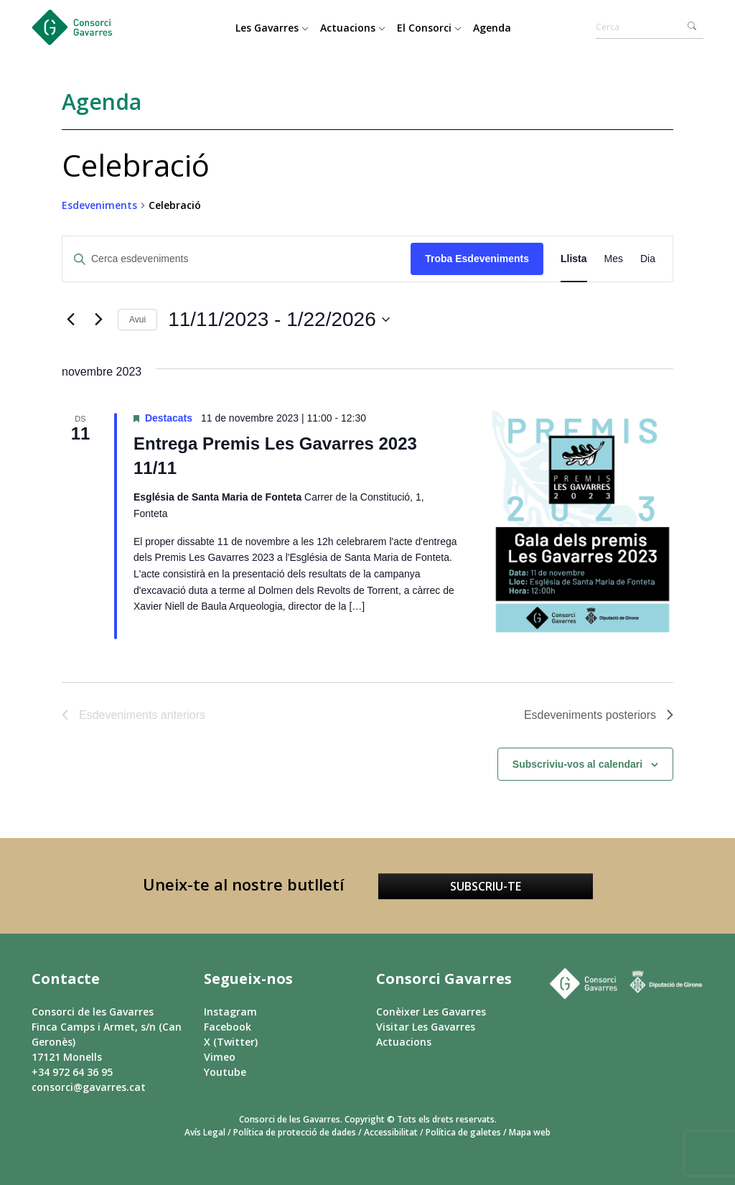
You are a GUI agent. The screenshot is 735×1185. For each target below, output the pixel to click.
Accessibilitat (391, 1132)
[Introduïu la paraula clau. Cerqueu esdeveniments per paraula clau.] (236, 259)
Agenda (492, 27)
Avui (137, 320)
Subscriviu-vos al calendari (577, 764)
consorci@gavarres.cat (89, 1087)
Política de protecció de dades (294, 1132)
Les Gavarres (272, 27)
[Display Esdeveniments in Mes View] (613, 259)
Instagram (230, 1011)
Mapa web (530, 1132)
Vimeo (219, 1057)
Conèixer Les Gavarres (431, 1011)
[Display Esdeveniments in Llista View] (574, 259)
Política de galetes (463, 1132)
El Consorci (429, 27)
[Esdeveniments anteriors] (70, 319)
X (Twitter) (231, 1042)
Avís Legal (204, 1132)
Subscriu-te (485, 886)
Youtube (225, 1072)
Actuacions (352, 27)
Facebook (227, 1026)
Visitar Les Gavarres (425, 1026)
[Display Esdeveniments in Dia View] (647, 259)
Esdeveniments (99, 205)
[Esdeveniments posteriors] (98, 319)
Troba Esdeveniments (477, 258)
